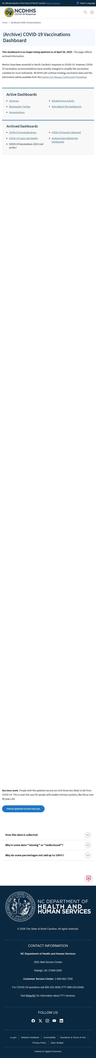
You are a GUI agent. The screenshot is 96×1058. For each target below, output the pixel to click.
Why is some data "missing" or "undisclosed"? (34, 845)
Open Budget (57, 1043)
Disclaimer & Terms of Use (73, 1037)
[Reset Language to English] (78, 3)
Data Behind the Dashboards (67, 106)
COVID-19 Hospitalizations (22, 132)
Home (5, 22)
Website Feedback (30, 1037)
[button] (83, 12)
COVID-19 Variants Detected (66, 132)
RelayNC (31, 995)
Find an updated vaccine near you (23, 808)
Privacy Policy (39, 1043)
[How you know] (54, 3)
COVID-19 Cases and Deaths (23, 138)
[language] (87, 3)
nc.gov (13, 1037)
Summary (14, 101)
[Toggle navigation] (92, 12)
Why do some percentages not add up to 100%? (34, 855)
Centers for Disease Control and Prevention (64, 77)
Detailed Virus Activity (63, 101)
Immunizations (17, 112)
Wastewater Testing (19, 106)
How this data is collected (21, 835)
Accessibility (49, 1037)
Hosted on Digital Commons (47, 1051)
